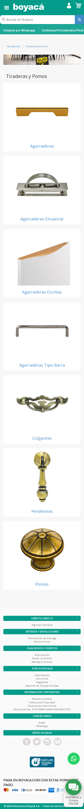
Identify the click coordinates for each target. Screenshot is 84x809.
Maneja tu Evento (42, 661)
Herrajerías (13, 46)
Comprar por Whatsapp (19, 30)
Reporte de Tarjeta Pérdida (42, 685)
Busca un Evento (42, 658)
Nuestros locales (42, 698)
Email (42, 722)
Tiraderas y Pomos (36, 46)
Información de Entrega (42, 638)
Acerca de (42, 678)
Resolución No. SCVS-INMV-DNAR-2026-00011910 (42, 709)
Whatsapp (42, 726)
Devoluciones (42, 641)
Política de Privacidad (42, 702)
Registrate (42, 682)
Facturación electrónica (42, 705)
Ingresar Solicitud (42, 624)
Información (42, 655)
